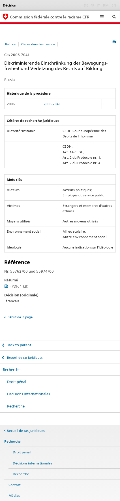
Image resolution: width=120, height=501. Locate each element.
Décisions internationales (28, 394)
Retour (10, 44)
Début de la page (20, 317)
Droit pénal (16, 381)
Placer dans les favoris (38, 44)
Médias (14, 495)
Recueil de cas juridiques (24, 358)
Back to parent (19, 345)
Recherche (11, 369)
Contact (14, 485)
